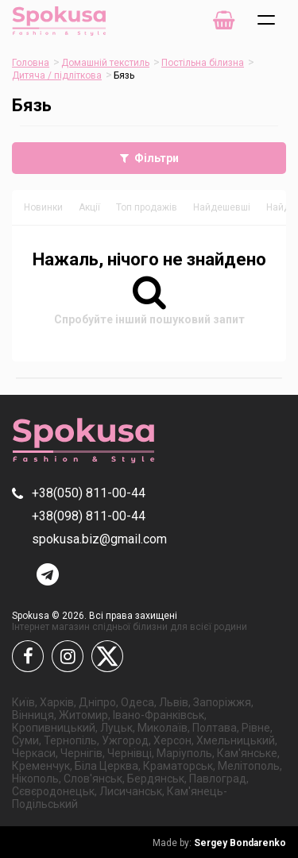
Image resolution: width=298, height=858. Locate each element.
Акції (89, 207)
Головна (30, 62)
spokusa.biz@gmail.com (99, 539)
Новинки (43, 207)
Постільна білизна (202, 62)
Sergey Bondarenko (219, 842)
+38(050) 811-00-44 (88, 492)
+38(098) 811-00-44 (88, 516)
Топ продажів (146, 207)
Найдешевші (221, 207)
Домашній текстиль (105, 62)
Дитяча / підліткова (57, 75)
